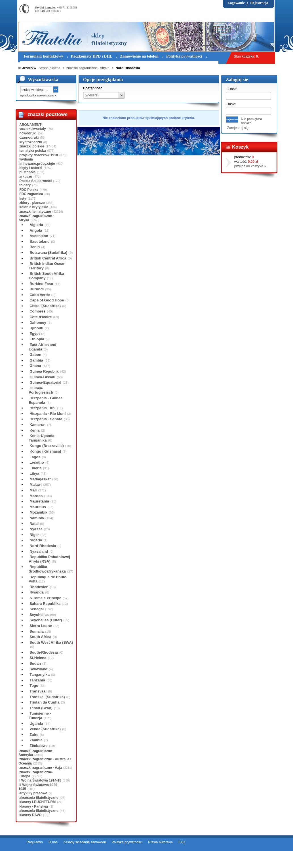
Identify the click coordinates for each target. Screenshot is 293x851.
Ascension (38, 236)
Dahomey (37, 322)
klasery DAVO (30, 815)
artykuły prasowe (33, 793)
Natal (34, 523)
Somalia (36, 631)
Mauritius (37, 507)
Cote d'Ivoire (40, 317)
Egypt (34, 333)
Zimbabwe (38, 746)
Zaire (33, 734)
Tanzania (37, 680)
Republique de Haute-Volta (48, 579)
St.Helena (37, 658)
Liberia (35, 468)
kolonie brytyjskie (33, 207)
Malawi (35, 484)
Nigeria (35, 540)
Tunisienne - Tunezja (40, 715)
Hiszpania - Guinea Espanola (45, 400)
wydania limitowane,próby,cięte (36, 161)
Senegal (36, 609)
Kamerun (37, 425)
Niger (34, 535)
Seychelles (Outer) (45, 620)
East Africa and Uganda (42, 347)
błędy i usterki (30, 168)
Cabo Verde (39, 295)
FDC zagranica (31, 194)
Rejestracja (259, 3)
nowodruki (28, 133)
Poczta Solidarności (35, 181)
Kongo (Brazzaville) (46, 446)
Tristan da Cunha (44, 702)
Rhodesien (38, 587)
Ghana (35, 366)
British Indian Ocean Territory (47, 265)
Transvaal (38, 691)
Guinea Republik (44, 371)
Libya (34, 473)
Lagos (34, 457)
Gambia (36, 360)
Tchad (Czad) (40, 708)
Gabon (35, 354)
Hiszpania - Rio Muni (47, 413)
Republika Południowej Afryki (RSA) (49, 559)
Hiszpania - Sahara (45, 419)
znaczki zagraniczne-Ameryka (35, 753)
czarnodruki (29, 138)
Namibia (36, 518)
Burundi (36, 289)
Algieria (36, 225)
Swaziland (38, 669)
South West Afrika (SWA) (51, 642)
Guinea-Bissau (42, 377)
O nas (53, 842)
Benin (34, 247)
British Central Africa (47, 258)
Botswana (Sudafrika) (48, 252)
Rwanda (36, 592)
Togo (33, 685)
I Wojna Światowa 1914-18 (40, 780)
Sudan (35, 663)
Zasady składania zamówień (84, 842)
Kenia (34, 430)
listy (22, 198)
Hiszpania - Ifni (42, 408)
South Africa (40, 637)
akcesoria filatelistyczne (38, 798)
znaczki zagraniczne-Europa (35, 774)
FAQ (181, 842)
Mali (33, 490)
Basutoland (39, 241)
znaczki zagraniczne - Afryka (36, 218)
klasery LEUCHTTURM (37, 802)
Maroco (36, 496)
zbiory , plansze (32, 203)
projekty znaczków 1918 (38, 155)
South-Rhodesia (43, 652)
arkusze (25, 177)
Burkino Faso (41, 284)
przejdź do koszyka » (250, 166)
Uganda (36, 723)
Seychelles (39, 615)
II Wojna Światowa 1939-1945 (38, 787)
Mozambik (38, 512)
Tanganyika (39, 674)
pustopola (27, 172)
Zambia (36, 740)
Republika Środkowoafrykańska (47, 569)
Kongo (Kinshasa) (45, 451)
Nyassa (36, 529)
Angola (35, 230)
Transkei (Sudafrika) (47, 697)
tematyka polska (32, 151)
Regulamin (35, 842)
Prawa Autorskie (160, 842)
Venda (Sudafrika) (45, 729)
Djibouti (36, 328)
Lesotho (36, 462)
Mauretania (39, 501)
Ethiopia (36, 339)
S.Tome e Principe (45, 598)
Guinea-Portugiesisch (41, 390)
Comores (37, 311)
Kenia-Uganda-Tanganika (42, 438)
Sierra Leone (40, 626)
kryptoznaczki (30, 142)
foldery (25, 185)
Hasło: (231, 104)
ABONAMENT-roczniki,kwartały (32, 127)
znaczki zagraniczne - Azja (40, 768)
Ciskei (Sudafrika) (45, 306)
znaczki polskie (31, 146)
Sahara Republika (44, 603)
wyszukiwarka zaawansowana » (38, 95)
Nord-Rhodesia (42, 546)
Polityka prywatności (127, 842)
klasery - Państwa (33, 806)
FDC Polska (28, 190)
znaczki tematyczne (35, 212)
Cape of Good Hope (46, 300)
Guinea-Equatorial (45, 382)
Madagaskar (40, 479)
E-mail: (232, 89)
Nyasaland (38, 551)
